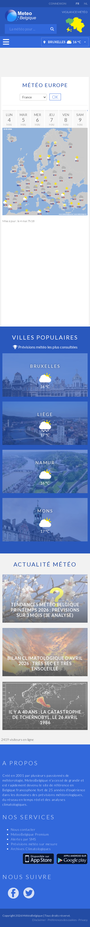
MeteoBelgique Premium (30, 834)
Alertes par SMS (23, 839)
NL (86, 3)
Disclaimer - (39, 920)
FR (77, 3)
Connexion (57, 3)
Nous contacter (23, 829)
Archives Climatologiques (31, 849)
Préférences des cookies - (62, 920)
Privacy (83, 920)
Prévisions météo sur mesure (34, 844)
